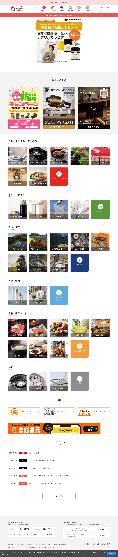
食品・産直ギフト (17, 313)
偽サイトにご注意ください (59, 2)
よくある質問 (21, 544)
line (103, 544)
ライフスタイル (16, 194)
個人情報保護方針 (45, 544)
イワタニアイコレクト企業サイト (30, 547)
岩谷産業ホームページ (13, 547)
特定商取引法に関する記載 (59, 544)
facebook (88, 544)
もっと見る (59, 496)
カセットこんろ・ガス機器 (22, 141)
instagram (93, 544)
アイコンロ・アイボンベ (47, 547)
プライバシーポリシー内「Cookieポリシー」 (91, 552)
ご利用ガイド (11, 544)
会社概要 (36, 544)
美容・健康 (14, 280)
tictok (98, 544)
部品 (10, 367)
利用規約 (29, 544)
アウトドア (14, 227)
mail (108, 544)
